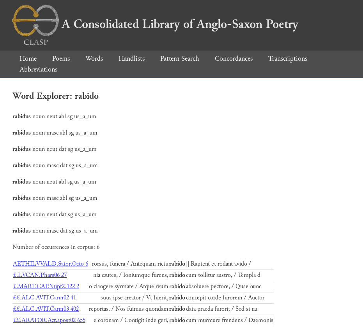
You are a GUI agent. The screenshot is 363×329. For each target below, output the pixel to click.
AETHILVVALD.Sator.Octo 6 (50, 263)
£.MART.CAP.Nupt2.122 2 (46, 286)
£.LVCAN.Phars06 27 (40, 275)
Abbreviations (38, 69)
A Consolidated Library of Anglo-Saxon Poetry (155, 24)
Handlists (132, 58)
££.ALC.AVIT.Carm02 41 (44, 297)
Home (28, 58)
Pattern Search (179, 58)
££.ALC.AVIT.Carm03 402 (46, 308)
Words (94, 58)
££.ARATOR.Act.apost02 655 (49, 320)
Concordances (234, 58)
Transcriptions (287, 58)
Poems (61, 58)
